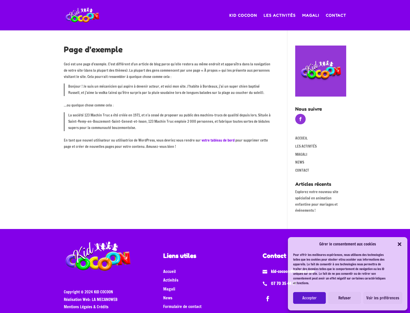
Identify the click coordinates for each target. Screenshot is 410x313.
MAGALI (310, 15)
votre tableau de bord (218, 140)
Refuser (344, 298)
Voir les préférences (382, 298)
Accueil (169, 271)
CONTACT (336, 15)
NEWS (299, 162)
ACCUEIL (301, 138)
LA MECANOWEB (104, 299)
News (167, 298)
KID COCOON (243, 15)
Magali (169, 289)
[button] (399, 244)
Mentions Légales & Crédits (86, 307)
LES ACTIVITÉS (280, 15)
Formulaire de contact (182, 306)
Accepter (309, 298)
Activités (170, 280)
